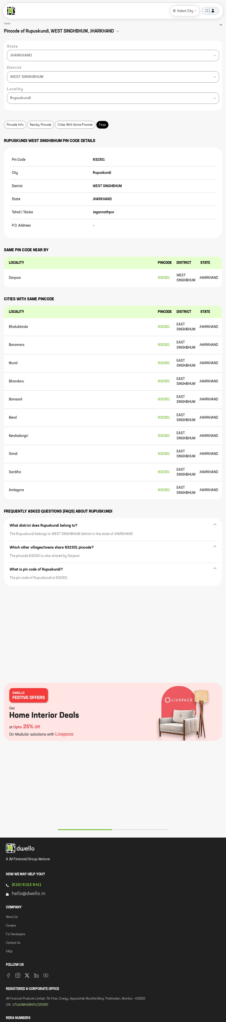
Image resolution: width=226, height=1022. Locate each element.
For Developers (15, 934)
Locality (15, 89)
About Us (12, 917)
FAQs (9, 951)
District (14, 68)
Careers (11, 925)
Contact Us (13, 943)
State (12, 47)
